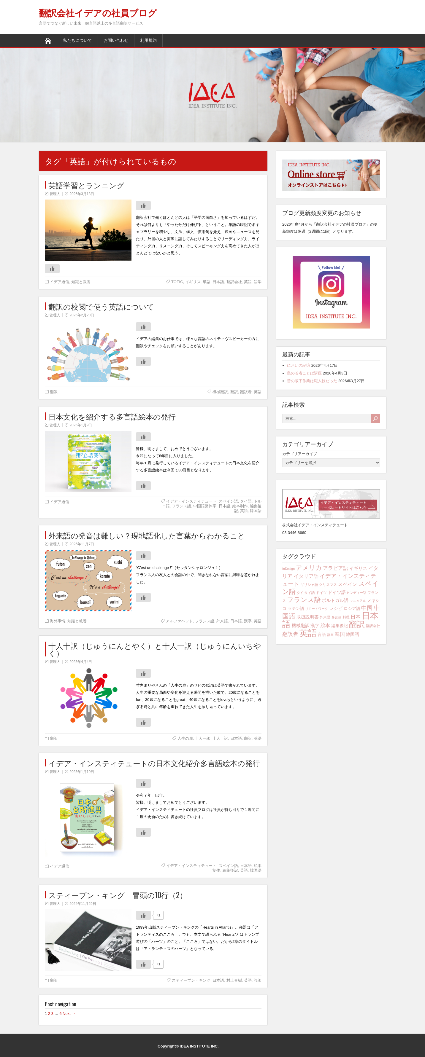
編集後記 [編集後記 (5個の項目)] (339, 625)
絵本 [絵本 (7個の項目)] (325, 625)
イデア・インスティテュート (191, 501)
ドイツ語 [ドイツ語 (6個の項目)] (337, 592)
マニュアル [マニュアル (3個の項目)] (358, 600)
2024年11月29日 (82, 904)
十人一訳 (202, 738)
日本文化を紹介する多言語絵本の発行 (112, 416)
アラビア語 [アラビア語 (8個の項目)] (335, 568)
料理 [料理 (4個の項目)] (346, 617)
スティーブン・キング (191, 980)
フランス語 (181, 506)
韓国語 (255, 510)
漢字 (248, 621)
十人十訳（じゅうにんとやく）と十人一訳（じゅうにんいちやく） (154, 649)
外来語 (222, 621)
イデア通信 (59, 282)
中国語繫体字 (204, 506)
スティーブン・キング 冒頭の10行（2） (117, 894)
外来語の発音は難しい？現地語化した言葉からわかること (146, 535)
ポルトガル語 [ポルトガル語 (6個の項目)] (335, 600)
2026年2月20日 (81, 315)
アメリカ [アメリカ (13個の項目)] (309, 567)
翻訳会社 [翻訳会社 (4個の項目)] (373, 626)
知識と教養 (81, 282)
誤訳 (257, 980)
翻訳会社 (234, 282)
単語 (206, 282)
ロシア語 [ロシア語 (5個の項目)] (352, 608)
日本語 (218, 282)
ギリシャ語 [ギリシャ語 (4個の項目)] (309, 585)
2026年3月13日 (81, 194)
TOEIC (177, 282)
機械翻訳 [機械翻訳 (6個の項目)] (301, 625)
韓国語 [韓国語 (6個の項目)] (352, 634)
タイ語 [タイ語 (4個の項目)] (309, 593)
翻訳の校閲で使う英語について (101, 306)
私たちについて (77, 40)
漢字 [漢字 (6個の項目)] (314, 625)
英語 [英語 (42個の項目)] (308, 633)
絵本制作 (240, 506)
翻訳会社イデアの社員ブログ (98, 13)
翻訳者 (246, 392)
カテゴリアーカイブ (299, 454)
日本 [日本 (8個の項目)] (356, 617)
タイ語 (246, 501)
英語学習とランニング (86, 184)
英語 (248, 282)
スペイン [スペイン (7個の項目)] (347, 584)
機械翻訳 (220, 392)
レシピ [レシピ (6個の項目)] (335, 608)
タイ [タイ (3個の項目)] (300, 592)
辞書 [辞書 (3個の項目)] (330, 635)
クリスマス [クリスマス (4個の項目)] (328, 585)
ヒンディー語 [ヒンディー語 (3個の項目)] (356, 592)
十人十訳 (220, 738)
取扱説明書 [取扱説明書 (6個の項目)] (307, 616)
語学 (257, 282)
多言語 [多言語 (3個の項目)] (336, 617)
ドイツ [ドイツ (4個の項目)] (321, 593)
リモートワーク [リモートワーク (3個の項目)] (316, 608)
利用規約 (148, 40)
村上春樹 (234, 980)
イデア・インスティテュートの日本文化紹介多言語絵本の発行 (154, 762)
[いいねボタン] (143, 205)
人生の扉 (185, 738)
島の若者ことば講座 (304, 373)
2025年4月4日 (80, 662)
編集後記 (230, 870)
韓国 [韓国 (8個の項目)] (340, 634)
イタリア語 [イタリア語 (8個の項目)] (306, 576)
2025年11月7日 (81, 544)
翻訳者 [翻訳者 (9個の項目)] (290, 634)
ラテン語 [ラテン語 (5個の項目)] (296, 608)
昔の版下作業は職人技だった (312, 381)
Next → (69, 1013)
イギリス (193, 282)
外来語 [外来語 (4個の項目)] (325, 617)
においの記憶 (298, 365)
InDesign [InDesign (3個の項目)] (288, 568)
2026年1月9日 (80, 425)
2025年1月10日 (81, 772)
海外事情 (57, 621)
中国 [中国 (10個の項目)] (366, 608)
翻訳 (54, 392)
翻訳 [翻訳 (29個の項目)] (357, 624)
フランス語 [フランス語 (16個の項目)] (304, 599)
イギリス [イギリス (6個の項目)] (358, 568)
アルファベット (179, 621)
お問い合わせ (116, 40)
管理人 (55, 194)
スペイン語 (228, 501)
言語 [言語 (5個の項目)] (322, 634)
